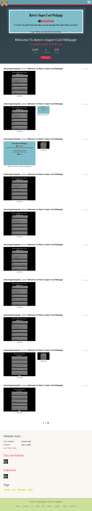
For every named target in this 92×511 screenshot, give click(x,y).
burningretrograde (12, 69)
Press (49, 506)
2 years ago (85, 69)
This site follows (14, 455)
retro (30, 489)
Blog (38, 506)
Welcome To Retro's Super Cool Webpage (45, 69)
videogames (21, 489)
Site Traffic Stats (10, 448)
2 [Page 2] (45, 423)
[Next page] (48, 423)
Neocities (32, 502)
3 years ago (85, 104)
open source (42, 502)
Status (57, 506)
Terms (64, 506)
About (18, 506)
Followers (10, 470)
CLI (32, 506)
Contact (73, 506)
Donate (26, 506)
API (43, 506)
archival (7, 489)
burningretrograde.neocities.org (46, 44)
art (14, 489)
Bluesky (59, 502)
